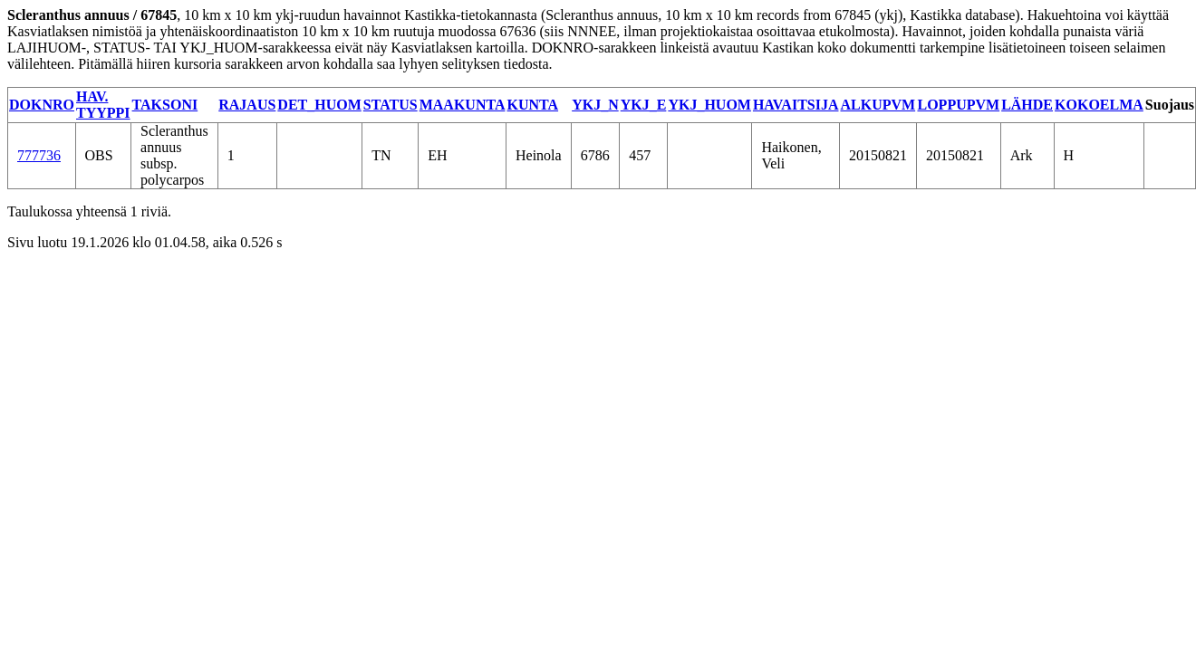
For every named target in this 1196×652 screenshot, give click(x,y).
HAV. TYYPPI (103, 104)
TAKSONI (165, 104)
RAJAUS (246, 104)
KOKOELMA (1099, 104)
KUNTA (532, 104)
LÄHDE (1027, 104)
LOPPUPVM (958, 104)
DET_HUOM (319, 104)
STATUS (390, 104)
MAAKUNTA (463, 104)
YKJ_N (595, 104)
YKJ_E (644, 104)
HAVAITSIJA (796, 104)
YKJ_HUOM (709, 104)
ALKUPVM (877, 104)
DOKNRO (41, 104)
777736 (39, 155)
